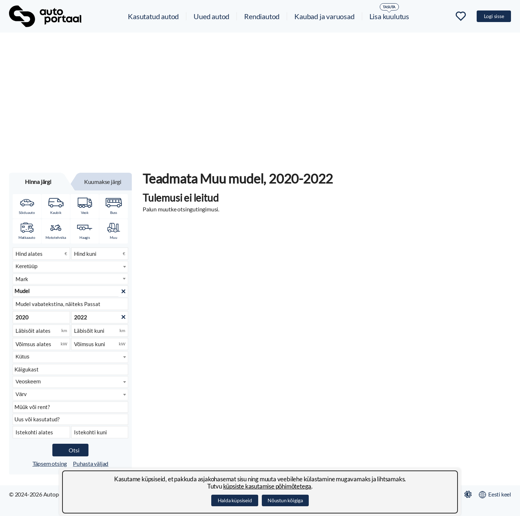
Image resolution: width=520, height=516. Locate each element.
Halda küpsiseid (235, 500)
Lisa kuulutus (389, 16)
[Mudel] (70, 291)
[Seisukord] (70, 419)
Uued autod (211, 16)
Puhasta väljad (90, 463)
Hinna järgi (38, 181)
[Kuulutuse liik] (70, 407)
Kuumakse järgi (102, 181)
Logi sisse (494, 16)
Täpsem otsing (49, 463)
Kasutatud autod (153, 16)
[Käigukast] (70, 369)
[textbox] (70, 279)
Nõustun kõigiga (285, 500)
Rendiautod (262, 16)
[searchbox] (71, 266)
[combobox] (70, 266)
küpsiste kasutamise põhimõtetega (267, 486)
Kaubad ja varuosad (324, 16)
